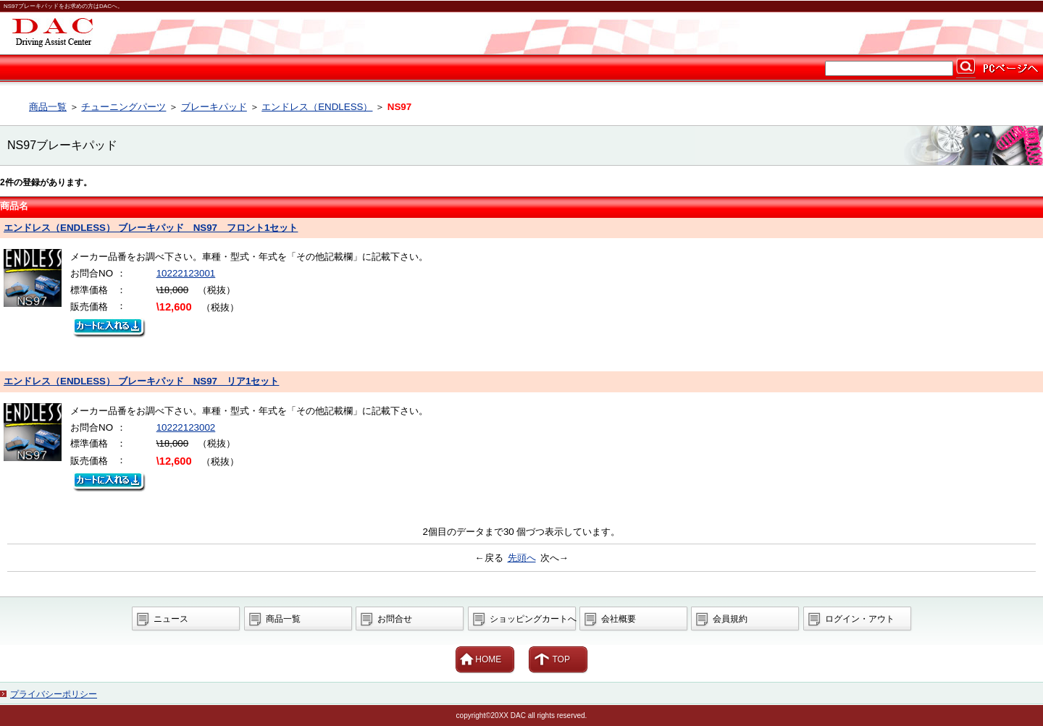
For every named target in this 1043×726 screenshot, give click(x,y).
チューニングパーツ (123, 106)
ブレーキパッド (214, 106)
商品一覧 (48, 106)
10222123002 (186, 427)
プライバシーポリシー (53, 694)
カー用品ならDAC (521, 33)
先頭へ (522, 557)
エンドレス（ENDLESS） (316, 106)
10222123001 (186, 273)
